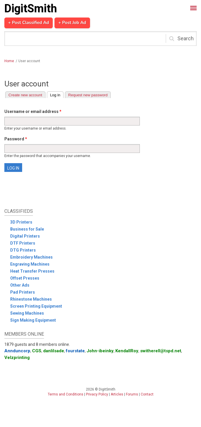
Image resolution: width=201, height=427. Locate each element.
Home (9, 61)
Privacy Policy (97, 394)
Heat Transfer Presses (32, 271)
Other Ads (19, 285)
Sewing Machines (27, 313)
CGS (36, 350)
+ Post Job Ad (72, 23)
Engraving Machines (30, 264)
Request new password (87, 95)
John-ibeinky (100, 350)
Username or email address (32, 111)
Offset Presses (24, 278)
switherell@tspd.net (160, 350)
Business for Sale (27, 229)
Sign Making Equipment (33, 320)
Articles (117, 394)
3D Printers (21, 222)
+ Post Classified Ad (28, 23)
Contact (147, 394)
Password (15, 139)
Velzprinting (17, 357)
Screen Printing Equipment (36, 306)
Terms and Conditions (65, 394)
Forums (132, 394)
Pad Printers (22, 292)
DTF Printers (22, 243)
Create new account (25, 95)
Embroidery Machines (31, 257)
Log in (57, 94)
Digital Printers (25, 236)
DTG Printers (23, 250)
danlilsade (53, 350)
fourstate (75, 350)
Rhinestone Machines (31, 299)
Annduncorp (17, 350)
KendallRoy (126, 350)
